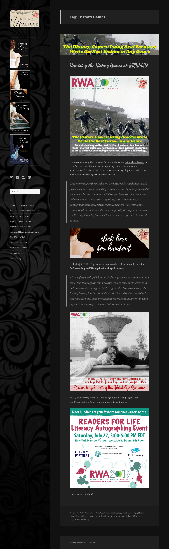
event (124, 512)
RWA (134, 516)
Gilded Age (132, 512)
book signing (116, 512)
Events (90, 512)
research (111, 516)
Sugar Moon (75, 519)
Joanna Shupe (82, 516)
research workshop (124, 516)
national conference (134, 161)
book (108, 512)
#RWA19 (101, 512)
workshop (85, 519)
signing (141, 516)
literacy (91, 516)
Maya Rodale (101, 516)
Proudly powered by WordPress (83, 542)
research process (107, 174)
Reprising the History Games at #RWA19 (109, 65)
